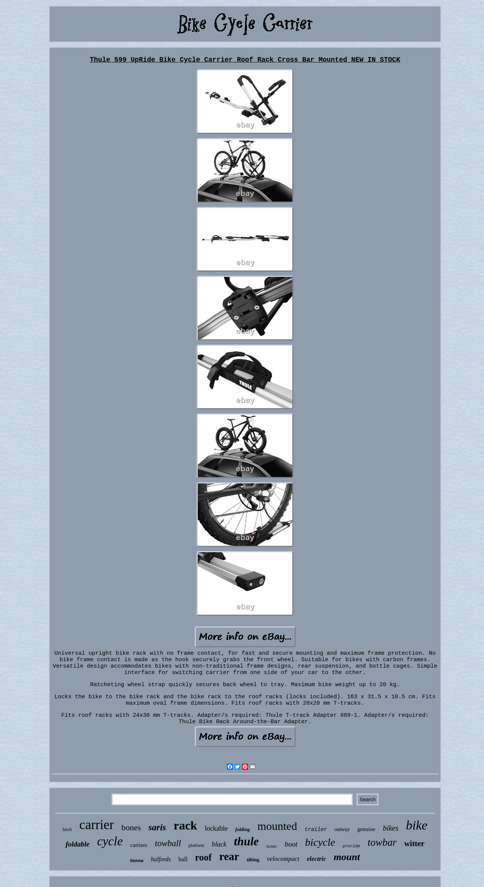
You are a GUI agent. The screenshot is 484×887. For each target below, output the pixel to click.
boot (291, 844)
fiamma (136, 861)
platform (196, 845)
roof (203, 857)
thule (246, 841)
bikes (390, 828)
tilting (253, 859)
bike (417, 825)
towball (168, 843)
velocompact (283, 858)
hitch (67, 829)
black (219, 844)
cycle (110, 841)
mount (347, 856)
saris (157, 827)
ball (183, 859)
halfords (161, 859)
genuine (366, 829)
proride (351, 846)
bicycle (320, 842)
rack (185, 825)
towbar (382, 842)
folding (242, 829)
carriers (138, 845)
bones (131, 827)
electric (316, 858)
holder (271, 846)
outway (341, 829)
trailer (316, 829)
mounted (277, 826)
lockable (216, 828)
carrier (96, 824)
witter (414, 843)
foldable (77, 844)
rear (229, 856)
